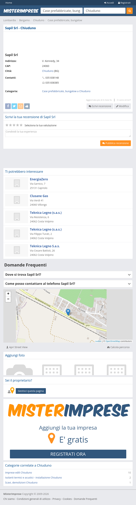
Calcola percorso (118, 347)
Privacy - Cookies (62, 499)
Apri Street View (16, 347)
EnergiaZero (39, 179)
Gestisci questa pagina (31, 391)
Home (8, 2)
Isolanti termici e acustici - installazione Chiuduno (33, 477)
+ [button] (8, 294)
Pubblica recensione (115, 143)
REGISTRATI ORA (68, 454)
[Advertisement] (68, 42)
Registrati (124, 2)
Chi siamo (9, 499)
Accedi (109, 2)
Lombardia (9, 20)
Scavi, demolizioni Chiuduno (21, 482)
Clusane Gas (39, 196)
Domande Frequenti (85, 499)
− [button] (8, 299)
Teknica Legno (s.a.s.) (46, 213)
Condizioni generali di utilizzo (33, 499)
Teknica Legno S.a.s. (45, 246)
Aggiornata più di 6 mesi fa (99, 100)
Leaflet (98, 341)
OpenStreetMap (113, 341)
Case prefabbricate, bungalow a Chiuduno (66, 91)
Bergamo (24, 20)
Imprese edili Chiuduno (18, 472)
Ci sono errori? (124, 100)
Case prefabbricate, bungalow (65, 20)
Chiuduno (38, 20)
